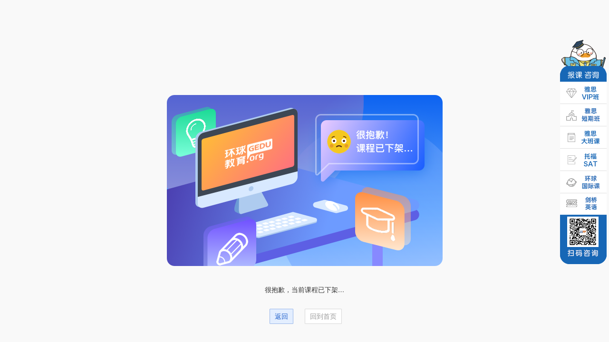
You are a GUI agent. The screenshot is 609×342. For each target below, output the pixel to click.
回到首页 (323, 316)
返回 (281, 316)
